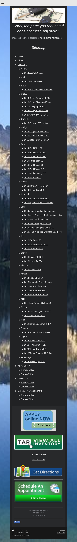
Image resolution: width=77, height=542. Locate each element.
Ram (23, 320)
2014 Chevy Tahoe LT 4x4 (36, 110)
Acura (24, 69)
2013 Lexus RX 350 (33, 261)
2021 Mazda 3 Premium (35, 286)
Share (17, 522)
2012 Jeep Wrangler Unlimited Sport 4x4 (43, 232)
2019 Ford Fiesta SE (33, 161)
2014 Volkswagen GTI (34, 361)
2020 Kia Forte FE (32, 240)
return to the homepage (51, 38)
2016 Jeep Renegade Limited (37, 223)
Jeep (23, 207)
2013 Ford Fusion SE (34, 169)
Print (15, 530)
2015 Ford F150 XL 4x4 (35, 152)
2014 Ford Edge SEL (34, 148)
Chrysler (25, 119)
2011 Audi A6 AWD (33, 81)
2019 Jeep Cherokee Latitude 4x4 (40, 211)
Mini (23, 299)
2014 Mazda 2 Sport (33, 278)
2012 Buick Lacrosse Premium (38, 89)
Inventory (22, 64)
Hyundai (25, 194)
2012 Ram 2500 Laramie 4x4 (37, 324)
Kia (22, 236)
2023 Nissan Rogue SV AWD (37, 311)
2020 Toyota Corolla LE (35, 349)
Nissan (24, 307)
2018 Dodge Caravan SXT (36, 131)
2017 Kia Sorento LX (33, 248)
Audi (23, 77)
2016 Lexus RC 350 (33, 257)
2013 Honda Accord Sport (36, 186)
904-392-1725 (38, 459)
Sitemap (23, 530)
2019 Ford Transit (32, 177)
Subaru (24, 328)
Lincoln (24, 265)
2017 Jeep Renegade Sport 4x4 (39, 228)
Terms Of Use (27, 374)
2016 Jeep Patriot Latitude (36, 219)
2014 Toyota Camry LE (34, 340)
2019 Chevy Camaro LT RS (37, 98)
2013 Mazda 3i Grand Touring (38, 282)
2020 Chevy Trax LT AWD (36, 115)
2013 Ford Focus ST (33, 165)
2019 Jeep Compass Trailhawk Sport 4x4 (43, 215)
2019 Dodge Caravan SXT (36, 136)
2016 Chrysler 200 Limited (36, 123)
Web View (61, 533)
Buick (23, 85)
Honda (24, 182)
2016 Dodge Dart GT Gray (36, 140)
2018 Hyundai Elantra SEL (36, 198)
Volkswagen (26, 357)
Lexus (24, 253)
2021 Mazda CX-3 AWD (35, 290)
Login (62, 530)
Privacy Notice (27, 370)
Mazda (24, 274)
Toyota (24, 336)
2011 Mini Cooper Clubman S (38, 303)
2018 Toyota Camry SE (35, 345)
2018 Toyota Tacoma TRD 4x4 (38, 353)
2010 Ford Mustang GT (35, 173)
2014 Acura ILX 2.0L (33, 73)
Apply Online (24, 366)
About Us (22, 60)
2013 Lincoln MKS (32, 269)
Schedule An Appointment (30, 391)
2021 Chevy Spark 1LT (34, 106)
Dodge (24, 127)
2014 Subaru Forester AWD (37, 332)
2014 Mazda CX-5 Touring (36, 294)
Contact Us (23, 378)
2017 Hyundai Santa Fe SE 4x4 (38, 202)
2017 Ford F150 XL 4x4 (35, 156)
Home (21, 56)
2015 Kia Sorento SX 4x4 (36, 244)
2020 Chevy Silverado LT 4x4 (37, 102)
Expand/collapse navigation (38, 3)
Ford (23, 144)
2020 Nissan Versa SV (34, 315)
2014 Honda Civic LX (34, 190)
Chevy (24, 94)
